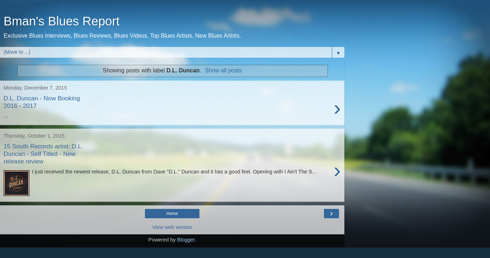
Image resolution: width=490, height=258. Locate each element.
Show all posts (223, 70)
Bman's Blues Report (61, 21)
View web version (172, 227)
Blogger (186, 240)
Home (172, 213)
